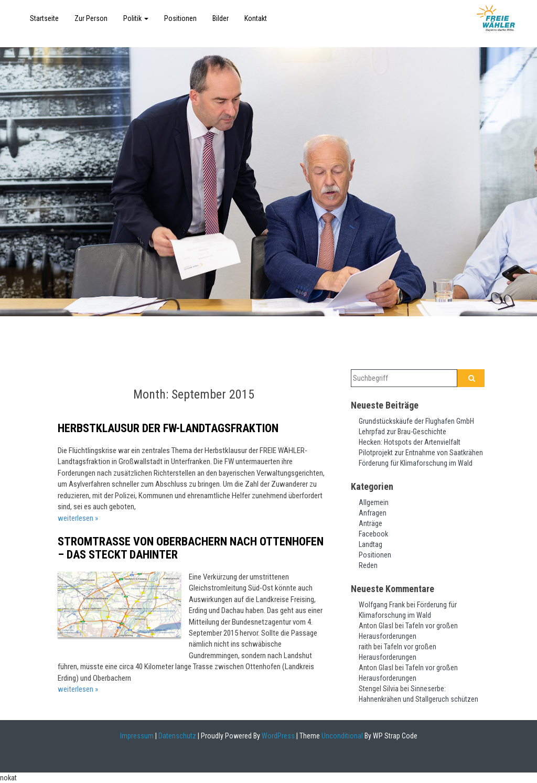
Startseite (44, 18)
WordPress (277, 736)
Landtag (370, 544)
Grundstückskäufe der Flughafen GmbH (416, 421)
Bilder (220, 18)
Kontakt (255, 18)
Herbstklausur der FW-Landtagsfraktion (168, 428)
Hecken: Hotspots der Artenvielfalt (409, 442)
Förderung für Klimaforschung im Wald (415, 463)
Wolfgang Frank (382, 604)
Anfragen (372, 513)
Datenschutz (177, 736)
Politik (135, 18)
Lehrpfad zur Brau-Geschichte (402, 431)
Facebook (373, 534)
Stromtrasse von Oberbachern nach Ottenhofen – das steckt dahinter (191, 548)
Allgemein (374, 502)
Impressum (137, 736)
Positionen (180, 18)
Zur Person (91, 18)
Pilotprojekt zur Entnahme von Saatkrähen (421, 452)
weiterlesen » (78, 518)
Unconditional (341, 736)
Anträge (370, 523)
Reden (368, 565)
